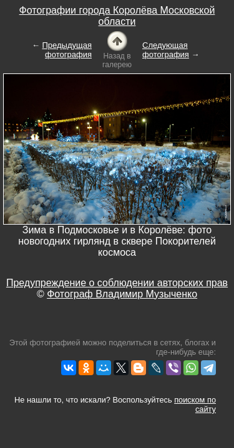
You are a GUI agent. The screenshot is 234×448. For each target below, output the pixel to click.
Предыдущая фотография (67, 49)
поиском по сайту (195, 404)
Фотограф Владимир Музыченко (122, 294)
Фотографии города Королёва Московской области (117, 16)
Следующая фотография (165, 49)
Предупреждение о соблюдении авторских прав (117, 283)
